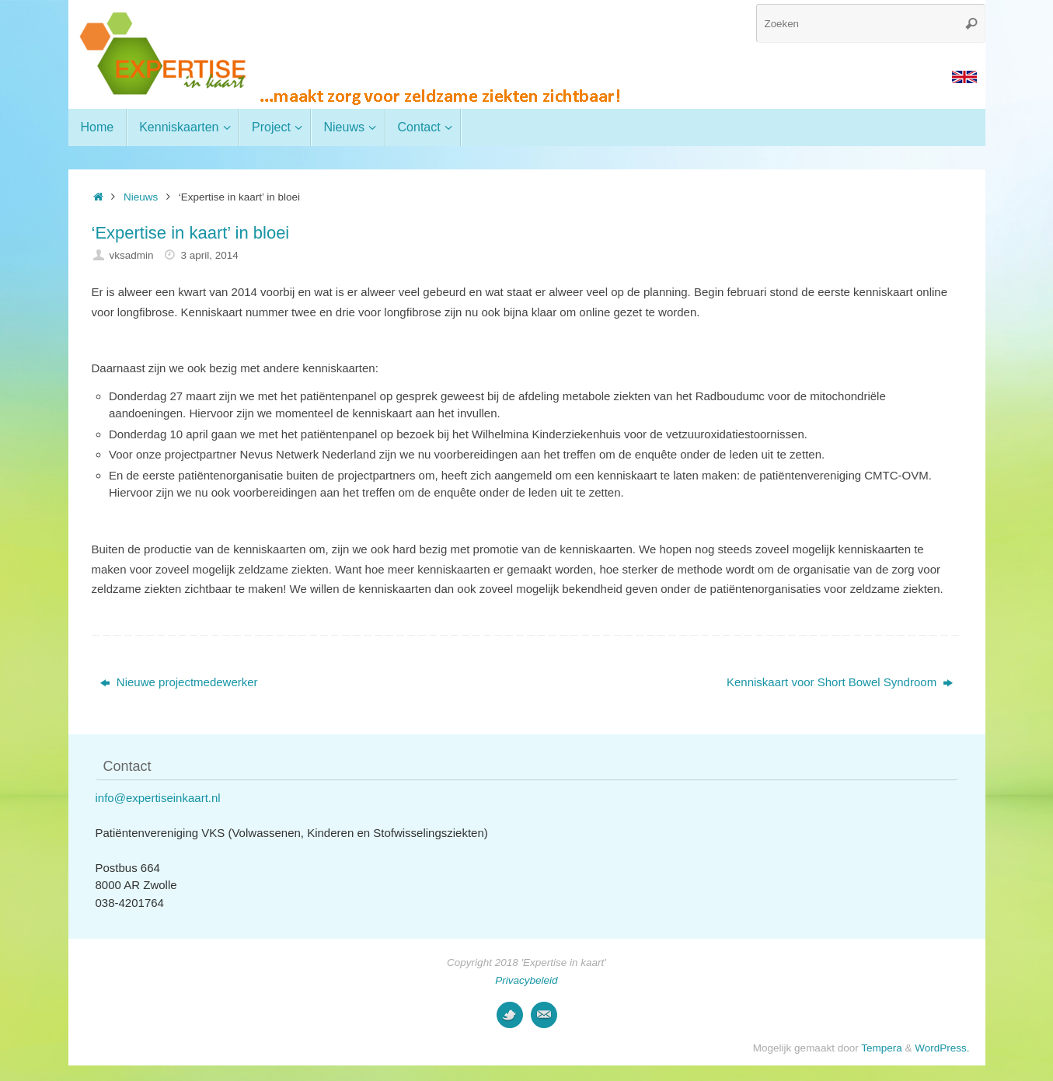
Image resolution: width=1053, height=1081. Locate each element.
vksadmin (131, 255)
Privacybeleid (526, 980)
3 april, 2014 (209, 255)
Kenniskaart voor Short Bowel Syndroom (840, 682)
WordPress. (942, 1048)
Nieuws (141, 197)
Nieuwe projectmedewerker (179, 682)
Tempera (881, 1048)
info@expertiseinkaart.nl (158, 797)
